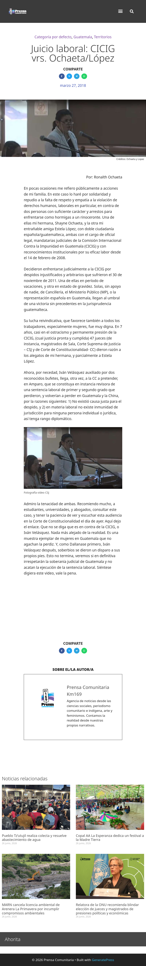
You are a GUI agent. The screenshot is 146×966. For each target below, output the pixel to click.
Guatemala (82, 36)
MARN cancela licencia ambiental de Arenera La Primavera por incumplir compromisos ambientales (31, 908)
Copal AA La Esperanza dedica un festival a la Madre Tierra (110, 837)
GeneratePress (103, 960)
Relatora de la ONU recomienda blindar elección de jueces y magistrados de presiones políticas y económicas (107, 908)
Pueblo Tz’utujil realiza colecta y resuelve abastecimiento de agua (34, 837)
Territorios (102, 36)
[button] (120, 11)
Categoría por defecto (52, 36)
